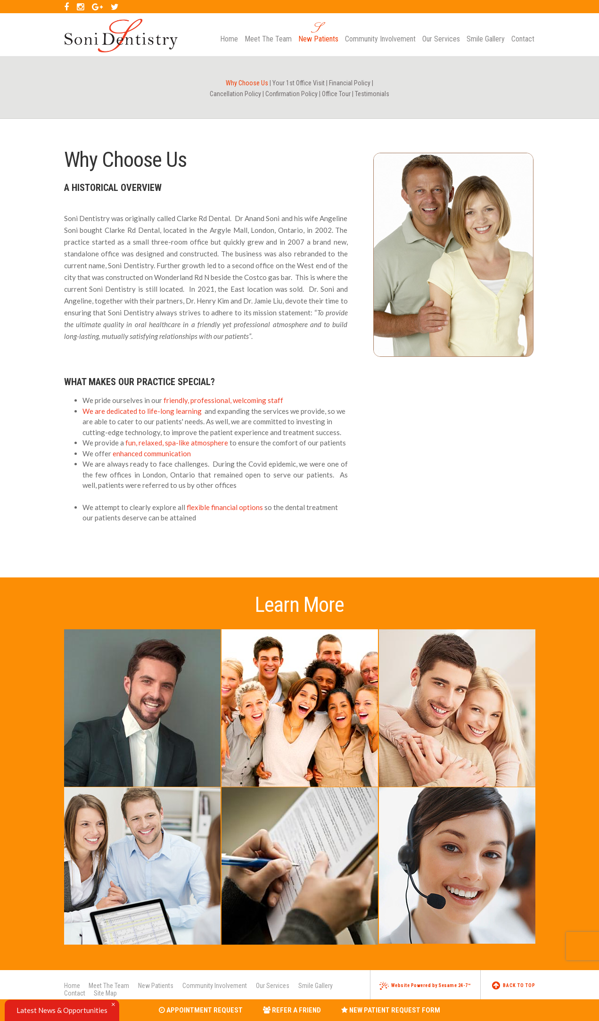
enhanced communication (152, 453)
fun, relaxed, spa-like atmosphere (176, 442)
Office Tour (336, 94)
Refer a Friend (292, 1010)
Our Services (272, 985)
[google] (97, 6)
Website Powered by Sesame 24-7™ (425, 985)
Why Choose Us (247, 83)
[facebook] (66, 6)
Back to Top (513, 985)
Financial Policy (349, 83)
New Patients (155, 985)
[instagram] (80, 6)
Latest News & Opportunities (61, 1010)
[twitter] (115, 6)
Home (72, 985)
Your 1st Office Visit (298, 83)
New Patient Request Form (390, 1010)
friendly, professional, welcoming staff (223, 400)
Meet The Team (109, 985)
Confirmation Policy (291, 94)
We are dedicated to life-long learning (142, 411)
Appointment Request (201, 1010)
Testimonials (372, 94)
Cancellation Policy (235, 94)
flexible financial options (225, 507)
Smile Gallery (315, 985)
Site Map (105, 993)
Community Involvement (214, 985)
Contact (74, 993)
